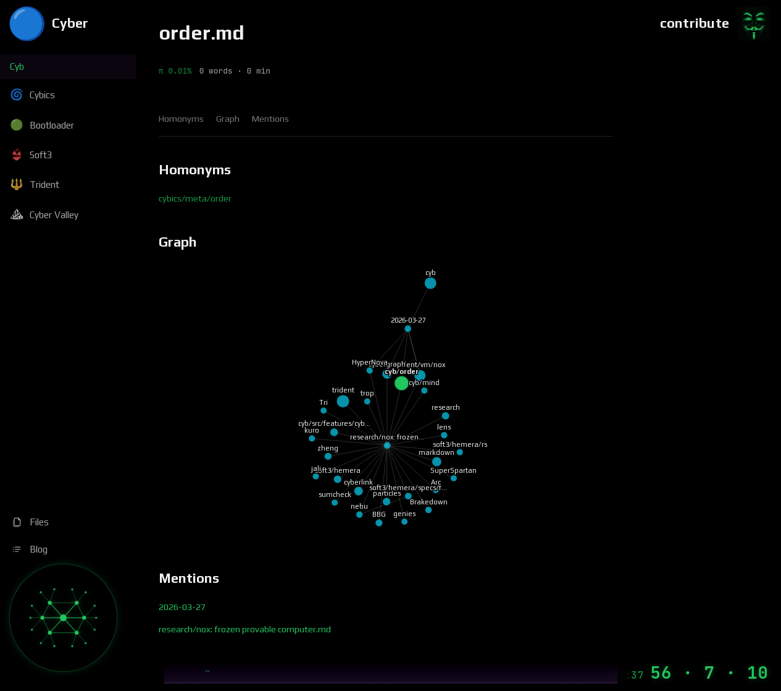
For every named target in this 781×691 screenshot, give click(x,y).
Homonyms (181, 119)
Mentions (270, 119)
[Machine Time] (690, 672)
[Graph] (63, 617)
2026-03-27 (182, 607)
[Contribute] (715, 23)
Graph (228, 119)
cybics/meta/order (195, 198)
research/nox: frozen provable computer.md (245, 629)
